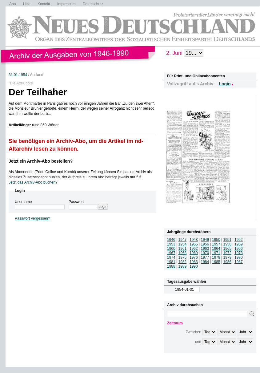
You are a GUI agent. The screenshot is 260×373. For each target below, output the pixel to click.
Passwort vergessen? (32, 218)
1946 (171, 239)
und (198, 342)
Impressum (66, 4)
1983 (194, 262)
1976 (194, 257)
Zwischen (193, 332)
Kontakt (44, 4)
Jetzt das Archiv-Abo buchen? (33, 182)
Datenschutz (93, 4)
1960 (171, 248)
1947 (182, 239)
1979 (227, 257)
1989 (182, 266)
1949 (205, 239)
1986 (227, 262)
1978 (216, 257)
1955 (194, 244)
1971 (216, 253)
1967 (171, 253)
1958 (227, 244)
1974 (171, 257)
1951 (227, 239)
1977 (205, 257)
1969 (194, 253)
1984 (205, 262)
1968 (182, 253)
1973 (238, 253)
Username (23, 202)
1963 (205, 248)
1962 (194, 248)
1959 (238, 244)
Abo (12, 4)
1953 (171, 244)
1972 (227, 253)
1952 (238, 239)
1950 (216, 239)
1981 (171, 262)
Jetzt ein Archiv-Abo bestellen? (41, 161)
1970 (205, 253)
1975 (182, 257)
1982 (182, 262)
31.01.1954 (18, 75)
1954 (182, 244)
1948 (194, 239)
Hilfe (26, 4)
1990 (194, 266)
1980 (238, 257)
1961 (182, 248)
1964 (216, 248)
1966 (238, 248)
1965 (227, 248)
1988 (171, 266)
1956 (205, 244)
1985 (216, 262)
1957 (216, 244)
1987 (238, 262)
